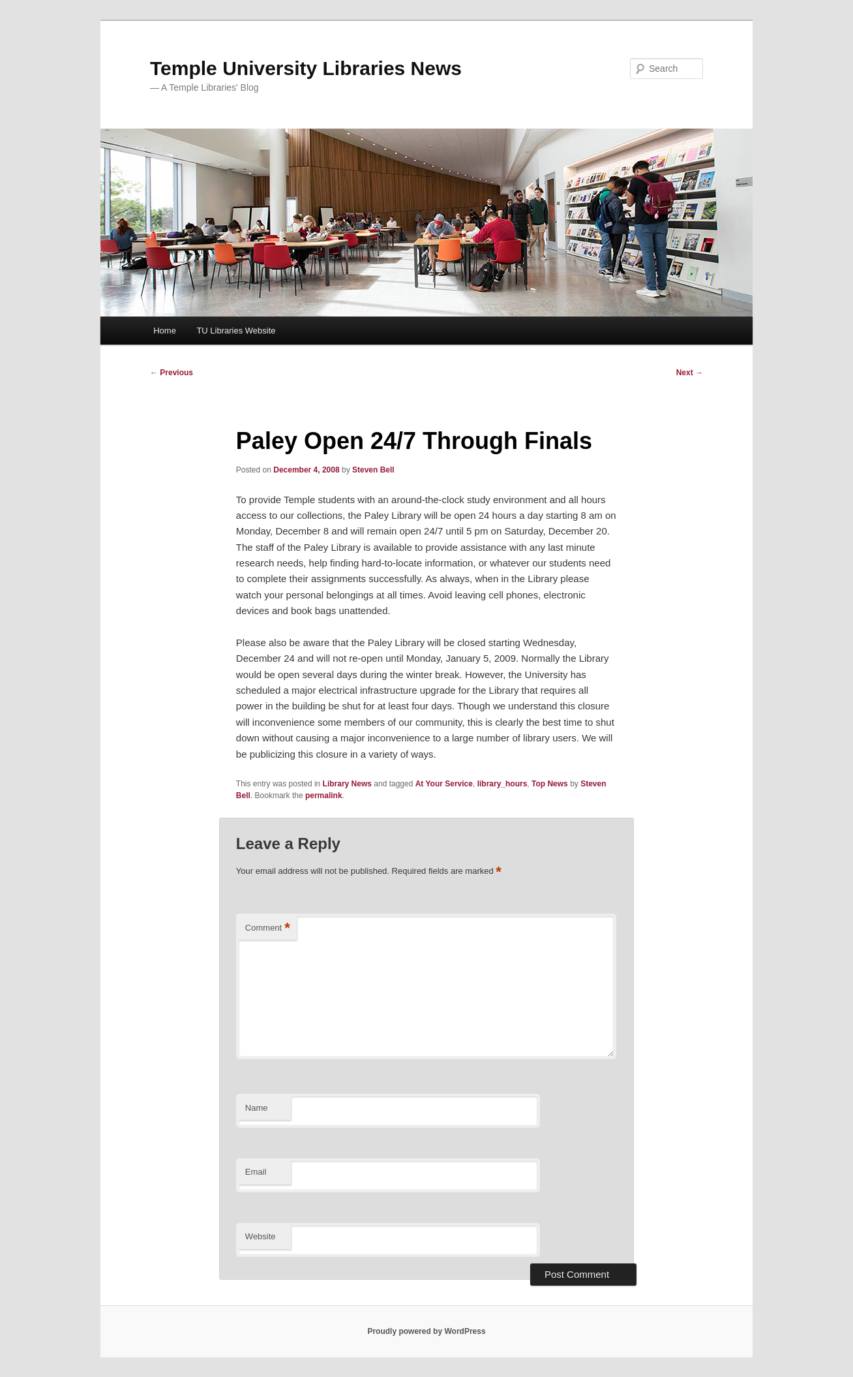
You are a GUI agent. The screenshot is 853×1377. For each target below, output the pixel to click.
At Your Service (444, 783)
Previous (171, 372)
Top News (549, 783)
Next (689, 372)
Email (256, 1172)
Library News (347, 783)
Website (260, 1236)
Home (164, 330)
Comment (267, 928)
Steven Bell (373, 469)
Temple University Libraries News (306, 68)
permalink (323, 795)
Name (256, 1108)
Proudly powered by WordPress (426, 1331)
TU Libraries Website (235, 330)
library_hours (502, 783)
